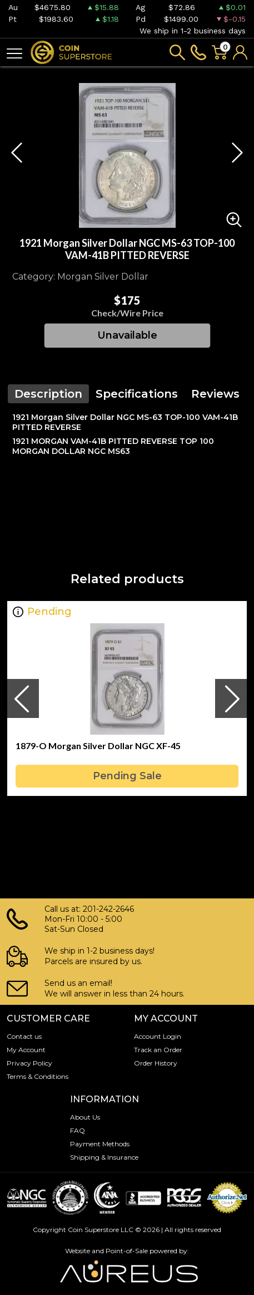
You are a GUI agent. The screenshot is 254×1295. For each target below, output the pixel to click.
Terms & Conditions (37, 1076)
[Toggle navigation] (14, 52)
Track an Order (158, 1049)
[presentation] (23, 698)
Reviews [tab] (215, 393)
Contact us (24, 1036)
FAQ (77, 1130)
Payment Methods (100, 1144)
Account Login (157, 1036)
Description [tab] (48, 393)
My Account (26, 1049)
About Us (85, 1117)
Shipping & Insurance (104, 1157)
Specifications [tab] (137, 393)
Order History (155, 1063)
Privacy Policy (29, 1063)
